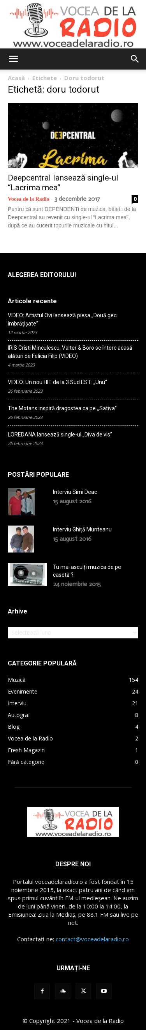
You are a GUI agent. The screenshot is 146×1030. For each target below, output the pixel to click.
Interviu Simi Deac (75, 492)
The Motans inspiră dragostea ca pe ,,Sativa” (62, 408)
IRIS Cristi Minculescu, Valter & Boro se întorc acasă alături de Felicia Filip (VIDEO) (70, 352)
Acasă (16, 78)
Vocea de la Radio (28, 199)
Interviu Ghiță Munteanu (82, 529)
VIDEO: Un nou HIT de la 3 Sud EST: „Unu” (57, 382)
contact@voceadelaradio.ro (92, 939)
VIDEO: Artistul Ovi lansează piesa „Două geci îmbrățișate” (63, 319)
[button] (13, 59)
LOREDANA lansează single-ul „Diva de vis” (60, 434)
